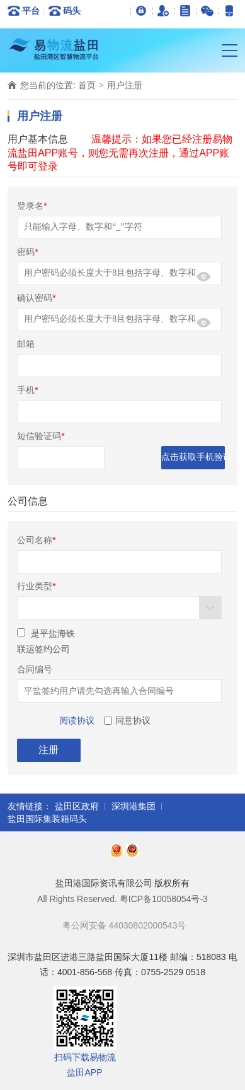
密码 (27, 252)
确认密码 (36, 298)
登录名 (32, 206)
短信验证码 (40, 436)
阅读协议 (76, 720)
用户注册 (163, 10)
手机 (27, 390)
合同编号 (34, 669)
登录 (141, 10)
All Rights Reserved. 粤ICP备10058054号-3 (122, 899)
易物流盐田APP (229, 10)
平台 (31, 11)
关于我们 (185, 10)
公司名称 (36, 540)
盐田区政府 (77, 806)
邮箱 (26, 344)
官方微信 (207, 10)
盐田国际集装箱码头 (47, 819)
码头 (72, 11)
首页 (87, 85)
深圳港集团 (133, 806)
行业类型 (36, 586)
